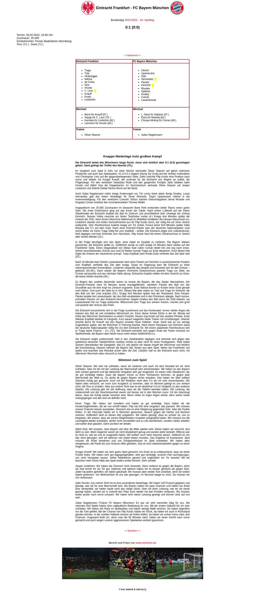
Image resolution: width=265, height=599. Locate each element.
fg (145, 589)
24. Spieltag (147, 20)
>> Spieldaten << (132, 531)
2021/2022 (131, 20)
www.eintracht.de (146, 542)
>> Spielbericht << (132, 55)
